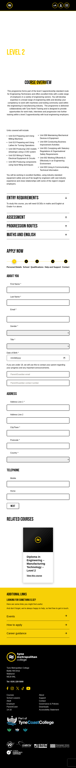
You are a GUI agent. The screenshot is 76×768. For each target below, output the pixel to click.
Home (13, 491)
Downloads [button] (44, 707)
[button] (10, 744)
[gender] (38, 329)
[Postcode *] (38, 446)
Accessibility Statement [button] (49, 710)
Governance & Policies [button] (49, 704)
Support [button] (42, 698)
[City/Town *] (38, 433)
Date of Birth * (13, 353)
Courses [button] (10, 695)
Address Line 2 (16, 415)
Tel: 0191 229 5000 (15, 682)
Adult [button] (9, 701)
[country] (38, 456)
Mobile (13, 478)
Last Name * (15, 297)
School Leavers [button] (13, 698)
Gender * (14, 326)
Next (13, 506)
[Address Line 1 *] (38, 408)
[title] (38, 343)
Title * (12, 340)
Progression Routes (22, 226)
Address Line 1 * (17, 402)
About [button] (41, 695)
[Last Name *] (38, 303)
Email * (13, 309)
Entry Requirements (22, 198)
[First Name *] (38, 290)
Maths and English (21, 234)
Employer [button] (11, 704)
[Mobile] (38, 484)
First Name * (15, 284)
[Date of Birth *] (38, 358)
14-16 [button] (9, 710)
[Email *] (38, 319)
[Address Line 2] (38, 420)
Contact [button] (42, 701)
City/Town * (15, 427)
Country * (14, 453)
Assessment (16, 217)
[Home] (38, 497)
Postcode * (15, 440)
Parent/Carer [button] (12, 707)
